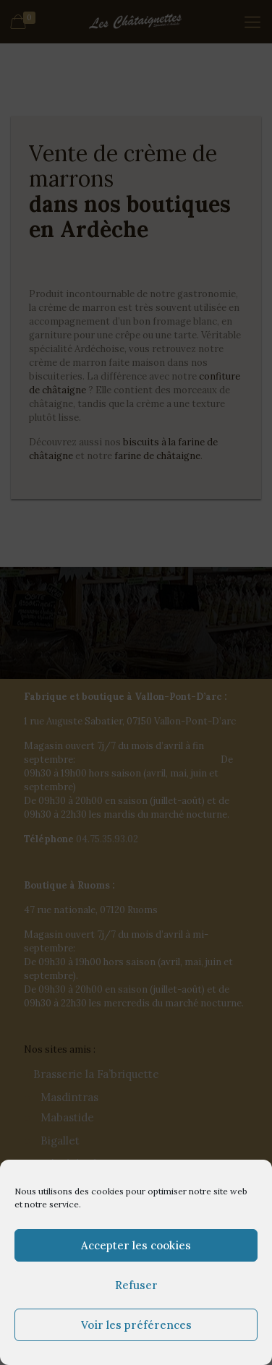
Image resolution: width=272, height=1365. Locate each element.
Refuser (136, 1285)
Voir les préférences (136, 1325)
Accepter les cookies (136, 1245)
